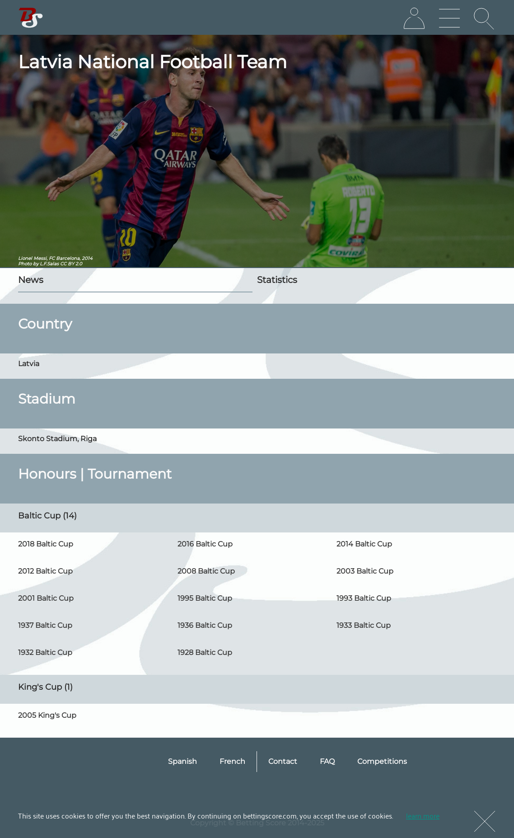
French (232, 761)
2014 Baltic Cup (364, 544)
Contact (282, 761)
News (30, 279)
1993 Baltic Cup (363, 598)
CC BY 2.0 (71, 264)
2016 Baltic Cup (205, 544)
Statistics (277, 279)
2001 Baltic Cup (46, 598)
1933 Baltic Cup (363, 625)
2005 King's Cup (47, 715)
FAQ (327, 761)
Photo (25, 264)
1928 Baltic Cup (205, 652)
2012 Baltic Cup (45, 571)
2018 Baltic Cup (45, 544)
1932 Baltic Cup (45, 652)
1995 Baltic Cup (205, 598)
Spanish (182, 761)
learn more (422, 815)
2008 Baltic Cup (206, 571)
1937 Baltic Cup (45, 625)
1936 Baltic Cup (205, 625)
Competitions (382, 761)
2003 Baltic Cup (364, 571)
